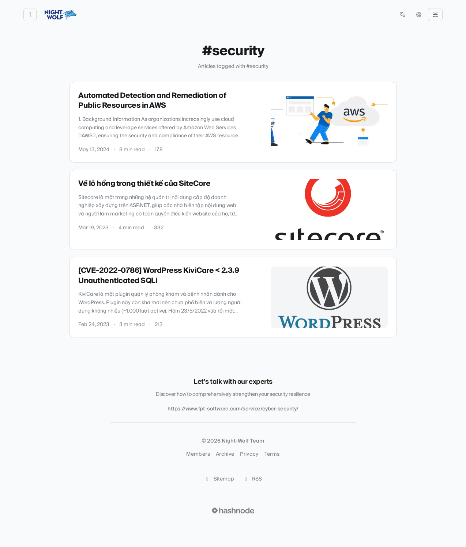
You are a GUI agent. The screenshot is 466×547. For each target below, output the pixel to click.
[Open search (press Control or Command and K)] (402, 14)
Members (198, 454)
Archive (225, 454)
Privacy (249, 454)
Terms (272, 454)
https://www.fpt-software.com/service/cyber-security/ (233, 409)
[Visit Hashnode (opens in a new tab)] (233, 510)
